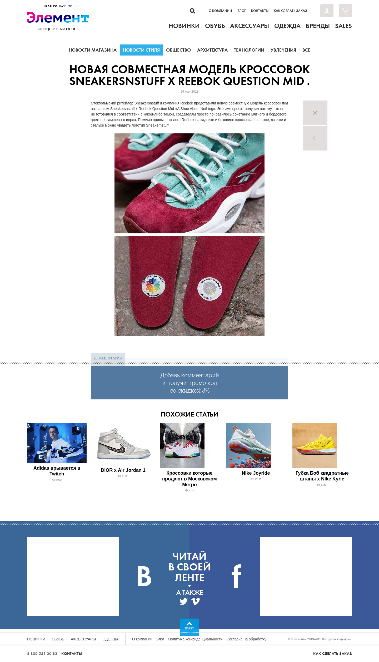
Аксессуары (83, 639)
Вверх (189, 628)
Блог (241, 11)
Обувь (58, 639)
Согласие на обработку (246, 639)
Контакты (259, 11)
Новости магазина (93, 50)
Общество (178, 50)
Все (306, 50)
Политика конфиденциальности (195, 639)
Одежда (111, 639)
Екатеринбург (58, 6)
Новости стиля (141, 50)
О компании (220, 11)
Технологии (249, 50)
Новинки (36, 639)
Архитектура (212, 50)
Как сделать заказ (290, 11)
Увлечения (283, 50)
